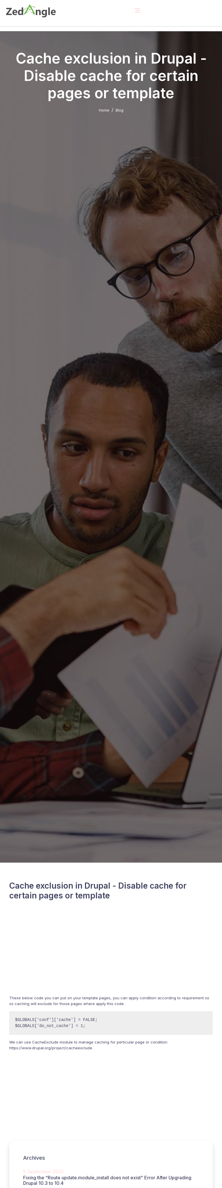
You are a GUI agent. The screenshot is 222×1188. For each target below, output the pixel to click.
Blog (119, 110)
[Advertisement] (111, 954)
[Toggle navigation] (137, 11)
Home (104, 110)
